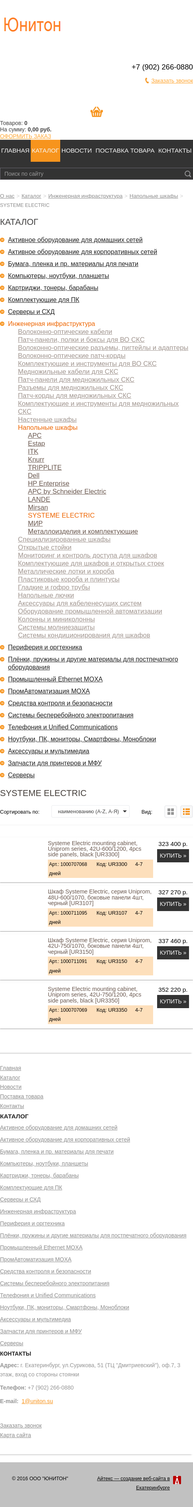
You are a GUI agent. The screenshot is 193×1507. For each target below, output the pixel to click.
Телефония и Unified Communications (63, 727)
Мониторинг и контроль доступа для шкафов (87, 555)
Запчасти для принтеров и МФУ (55, 763)
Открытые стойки (44, 547)
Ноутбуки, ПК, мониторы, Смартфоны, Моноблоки (82, 739)
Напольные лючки (46, 595)
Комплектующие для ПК (43, 299)
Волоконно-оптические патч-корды (72, 355)
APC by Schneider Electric (67, 491)
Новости (76, 150)
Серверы (21, 775)
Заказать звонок (172, 80)
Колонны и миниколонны (56, 619)
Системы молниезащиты (56, 627)
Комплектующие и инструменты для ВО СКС (87, 363)
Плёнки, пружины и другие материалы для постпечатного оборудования (93, 663)
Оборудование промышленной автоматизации (90, 611)
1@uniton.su (37, 1401)
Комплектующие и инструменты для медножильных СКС (98, 407)
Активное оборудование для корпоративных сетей (82, 251)
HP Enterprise (48, 483)
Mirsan (38, 507)
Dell (33, 475)
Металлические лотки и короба (66, 571)
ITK (33, 451)
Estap (36, 443)
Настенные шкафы (47, 419)
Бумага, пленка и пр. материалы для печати (73, 263)
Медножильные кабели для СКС (68, 371)
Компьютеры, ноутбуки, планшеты (58, 275)
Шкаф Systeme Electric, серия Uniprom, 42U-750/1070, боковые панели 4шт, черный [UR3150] (100, 946)
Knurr (36, 459)
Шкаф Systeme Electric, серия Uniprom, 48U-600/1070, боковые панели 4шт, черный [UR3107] (100, 897)
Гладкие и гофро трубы (54, 587)
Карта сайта (15, 1435)
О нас (7, 196)
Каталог (45, 150)
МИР (35, 523)
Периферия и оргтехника (45, 647)
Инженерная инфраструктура (85, 196)
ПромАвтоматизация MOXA (49, 691)
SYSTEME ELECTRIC (61, 515)
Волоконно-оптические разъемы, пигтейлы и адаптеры (103, 347)
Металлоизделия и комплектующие (83, 531)
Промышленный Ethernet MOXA (55, 679)
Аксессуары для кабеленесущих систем (80, 603)
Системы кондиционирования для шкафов (84, 635)
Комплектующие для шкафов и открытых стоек (91, 563)
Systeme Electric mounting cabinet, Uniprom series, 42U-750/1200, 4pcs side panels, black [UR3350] (94, 995)
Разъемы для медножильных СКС (70, 387)
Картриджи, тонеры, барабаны (53, 287)
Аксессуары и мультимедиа (48, 751)
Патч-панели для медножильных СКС (76, 379)
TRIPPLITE (45, 467)
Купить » (173, 855)
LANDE (39, 499)
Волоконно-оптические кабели (65, 332)
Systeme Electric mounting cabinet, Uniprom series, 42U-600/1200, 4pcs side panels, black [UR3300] (94, 849)
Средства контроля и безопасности (60, 703)
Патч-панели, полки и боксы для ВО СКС (81, 339)
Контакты (175, 150)
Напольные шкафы (154, 196)
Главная (15, 150)
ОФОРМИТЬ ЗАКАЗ (25, 136)
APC (34, 435)
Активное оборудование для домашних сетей (75, 239)
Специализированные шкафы (64, 539)
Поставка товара (125, 150)
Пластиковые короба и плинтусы (69, 579)
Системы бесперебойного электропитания (71, 715)
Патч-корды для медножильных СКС (74, 395)
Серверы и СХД (31, 311)
